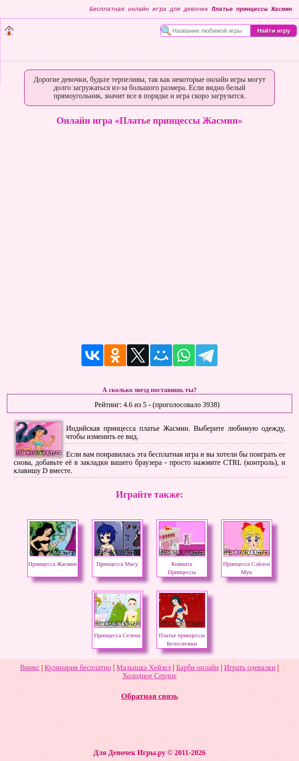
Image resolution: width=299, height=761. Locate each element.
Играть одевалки (249, 667)
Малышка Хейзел (144, 667)
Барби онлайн (197, 667)
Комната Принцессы (182, 564)
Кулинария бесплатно (78, 667)
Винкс (29, 667)
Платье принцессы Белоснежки (182, 635)
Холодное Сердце (149, 676)
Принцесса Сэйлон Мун (246, 564)
